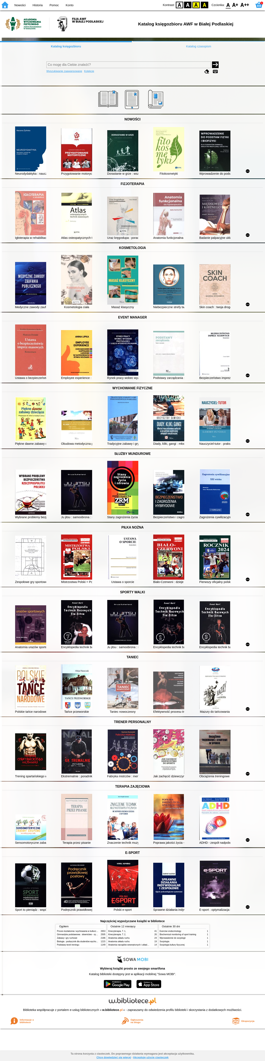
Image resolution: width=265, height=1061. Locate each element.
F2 (245, 4)
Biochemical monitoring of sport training (178, 934)
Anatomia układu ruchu (119, 938)
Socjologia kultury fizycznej (172, 945)
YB (196, 4)
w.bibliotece (112, 1010)
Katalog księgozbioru (66, 46)
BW (187, 4)
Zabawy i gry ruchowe (67, 938)
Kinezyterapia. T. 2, (117, 934)
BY (204, 4)
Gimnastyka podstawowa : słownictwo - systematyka (81, 934)
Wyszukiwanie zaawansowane (64, 71)
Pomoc (54, 5)
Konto (69, 5)
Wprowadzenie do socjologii (173, 938)
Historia (38, 5)
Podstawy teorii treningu (68, 945)
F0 (228, 4)
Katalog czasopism (198, 46)
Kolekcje (89, 71)
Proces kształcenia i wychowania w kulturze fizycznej (81, 931)
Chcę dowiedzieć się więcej (113, 1057)
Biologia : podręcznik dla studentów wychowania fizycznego (84, 941)
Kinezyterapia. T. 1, (117, 931)
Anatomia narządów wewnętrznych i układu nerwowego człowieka (138, 945)
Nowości (20, 5)
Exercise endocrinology (170, 931)
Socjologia (164, 941)
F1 (235, 4)
